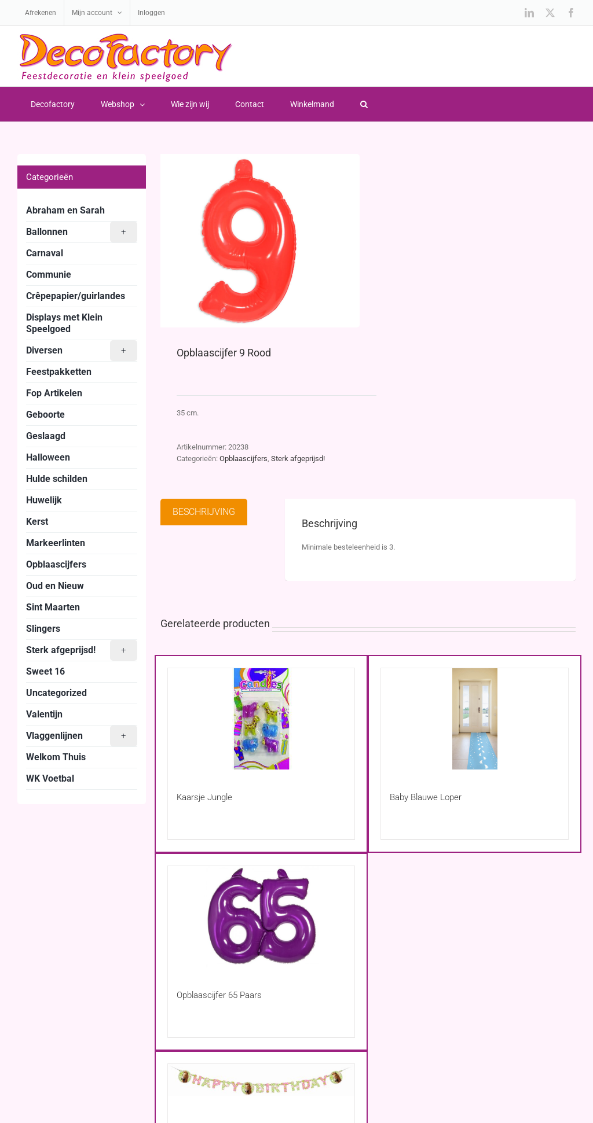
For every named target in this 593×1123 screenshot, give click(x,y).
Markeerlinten (55, 542)
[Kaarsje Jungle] (261, 718)
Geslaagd (45, 435)
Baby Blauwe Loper (426, 797)
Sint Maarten (53, 607)
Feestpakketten (58, 371)
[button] (363, 104)
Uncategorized (56, 692)
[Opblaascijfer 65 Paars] (261, 916)
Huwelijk (44, 500)
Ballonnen (81, 232)
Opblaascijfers (243, 458)
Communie (48, 274)
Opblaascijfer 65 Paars (219, 995)
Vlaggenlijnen (81, 736)
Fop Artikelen (54, 393)
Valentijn (44, 714)
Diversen (81, 350)
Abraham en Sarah (65, 210)
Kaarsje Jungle (204, 797)
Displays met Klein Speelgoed (64, 323)
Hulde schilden (56, 478)
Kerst (37, 521)
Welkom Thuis (56, 757)
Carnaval (44, 253)
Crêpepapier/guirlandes (75, 295)
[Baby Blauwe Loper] (474, 718)
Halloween (48, 457)
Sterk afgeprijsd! (298, 458)
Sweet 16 (45, 671)
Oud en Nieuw (55, 585)
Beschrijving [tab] (204, 511)
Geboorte (45, 414)
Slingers (43, 628)
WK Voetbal (50, 778)
